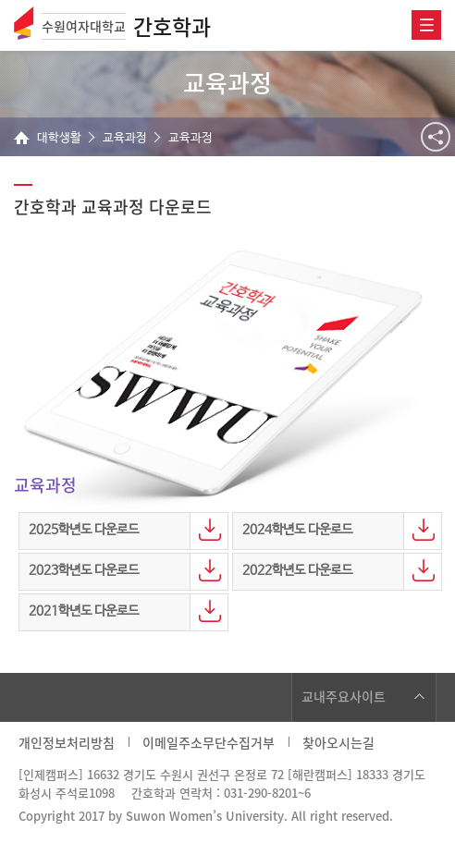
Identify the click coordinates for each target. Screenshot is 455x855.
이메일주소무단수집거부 (208, 742)
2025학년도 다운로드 (84, 529)
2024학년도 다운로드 (297, 529)
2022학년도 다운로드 (297, 570)
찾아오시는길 (338, 742)
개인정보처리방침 (66, 742)
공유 (435, 137)
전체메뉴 (426, 25)
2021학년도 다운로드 (84, 611)
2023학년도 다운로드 (84, 570)
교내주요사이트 (343, 696)
